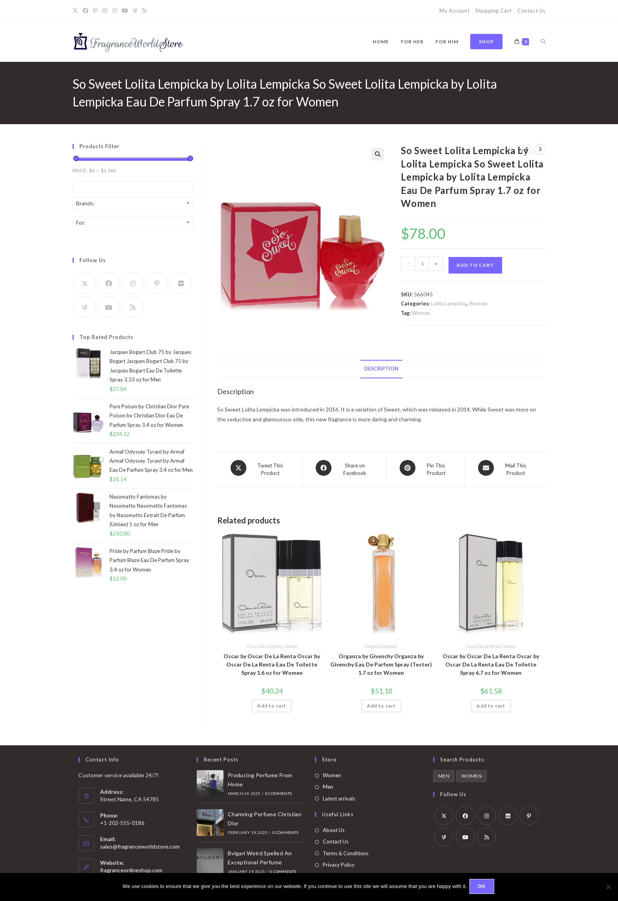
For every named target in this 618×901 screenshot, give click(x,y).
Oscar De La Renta (264, 643)
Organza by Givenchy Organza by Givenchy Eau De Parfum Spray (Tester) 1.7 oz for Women (381, 661)
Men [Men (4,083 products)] (443, 773)
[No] (608, 888)
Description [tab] (381, 369)
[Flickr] (181, 283)
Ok (483, 887)
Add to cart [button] (271, 703)
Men (328, 783)
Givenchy (373, 643)
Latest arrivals (339, 795)
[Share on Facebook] (344, 468)
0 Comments (278, 790)
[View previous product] (526, 149)
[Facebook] (85, 11)
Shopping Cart (493, 10)
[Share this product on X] (259, 468)
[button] (377, 154)
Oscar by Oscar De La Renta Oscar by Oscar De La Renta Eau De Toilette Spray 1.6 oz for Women (271, 661)
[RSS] (144, 11)
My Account (454, 10)
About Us (333, 827)
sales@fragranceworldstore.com (140, 843)
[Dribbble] (105, 11)
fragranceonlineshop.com (131, 867)
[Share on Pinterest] (425, 468)
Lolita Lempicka (449, 303)
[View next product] (539, 149)
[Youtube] (124, 11)
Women (478, 303)
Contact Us (531, 10)
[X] (76, 11)
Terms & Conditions (346, 850)
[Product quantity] (422, 264)
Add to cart (475, 265)
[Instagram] (114, 11)
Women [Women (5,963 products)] (472, 773)
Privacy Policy (339, 861)
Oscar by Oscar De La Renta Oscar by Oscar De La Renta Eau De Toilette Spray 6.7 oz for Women (491, 661)
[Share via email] (505, 468)
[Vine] (135, 11)
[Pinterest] (95, 11)
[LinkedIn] (507, 812)
